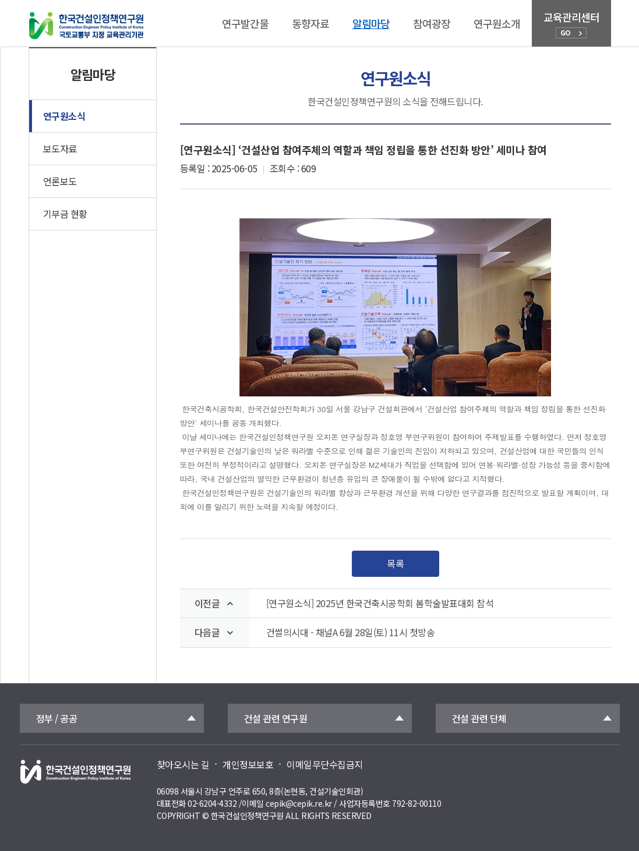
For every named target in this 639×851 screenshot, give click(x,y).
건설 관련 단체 (479, 718)
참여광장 (431, 23)
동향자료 (310, 23)
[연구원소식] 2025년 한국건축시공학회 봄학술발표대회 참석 (380, 603)
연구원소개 (497, 23)
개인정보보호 (248, 764)
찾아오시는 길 (183, 764)
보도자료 (60, 148)
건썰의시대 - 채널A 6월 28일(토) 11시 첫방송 (350, 632)
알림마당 (371, 23)
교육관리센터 (571, 23)
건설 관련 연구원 (276, 718)
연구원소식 (64, 116)
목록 (395, 563)
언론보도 (60, 181)
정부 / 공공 (56, 718)
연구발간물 (245, 23)
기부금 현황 (65, 214)
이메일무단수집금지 (325, 764)
